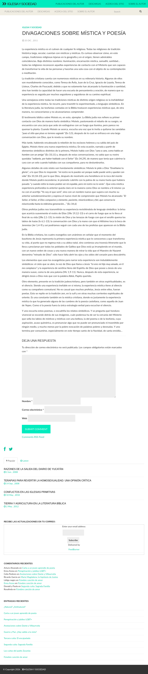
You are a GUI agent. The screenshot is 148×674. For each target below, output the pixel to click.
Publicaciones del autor (70, 3)
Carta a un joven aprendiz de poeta (38, 568)
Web (24, 418)
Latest (24, 460)
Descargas (95, 3)
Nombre (27, 401)
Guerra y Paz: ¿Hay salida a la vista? (20, 632)
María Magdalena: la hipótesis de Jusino (39, 577)
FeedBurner (74, 549)
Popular (10, 460)
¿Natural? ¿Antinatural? (15, 607)
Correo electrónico (33, 409)
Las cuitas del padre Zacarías (17, 650)
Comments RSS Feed (33, 436)
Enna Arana (9, 583)
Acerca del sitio (115, 3)
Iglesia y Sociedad (19, 4)
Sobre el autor (137, 3)
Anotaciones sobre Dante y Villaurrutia (38, 574)
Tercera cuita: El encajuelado (17, 638)
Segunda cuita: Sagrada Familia (35, 586)
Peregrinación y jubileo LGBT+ (32, 571)
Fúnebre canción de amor (31, 580)
